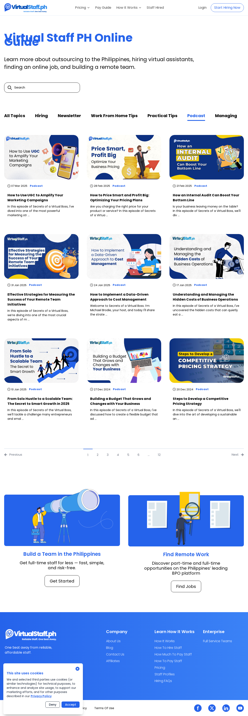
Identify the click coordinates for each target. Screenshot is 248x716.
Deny (52, 705)
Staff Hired (155, 7)
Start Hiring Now (227, 7)
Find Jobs (186, 586)
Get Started (62, 581)
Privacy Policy (41, 696)
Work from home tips (114, 116)
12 (159, 455)
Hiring (41, 116)
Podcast (196, 116)
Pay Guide (103, 7)
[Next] (168, 455)
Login (202, 7)
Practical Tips (162, 116)
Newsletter (69, 116)
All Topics (14, 116)
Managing (226, 116)
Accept (70, 705)
